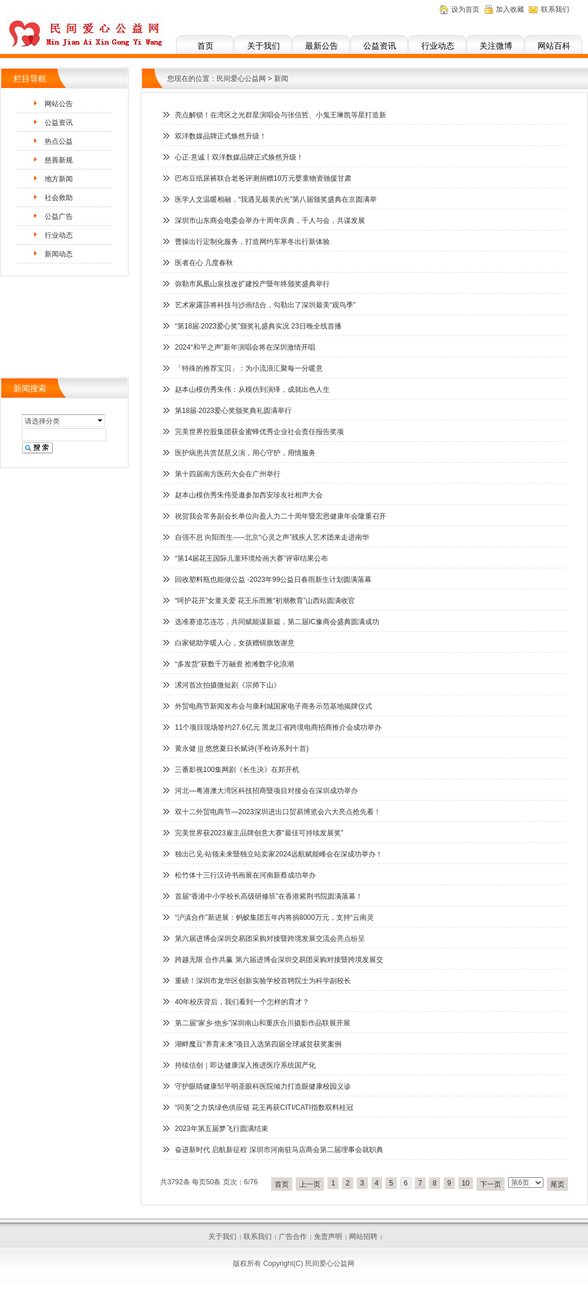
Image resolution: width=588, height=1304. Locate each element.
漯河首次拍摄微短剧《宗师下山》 (228, 685)
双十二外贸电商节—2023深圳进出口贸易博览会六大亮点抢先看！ (278, 812)
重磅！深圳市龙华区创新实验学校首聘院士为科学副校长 (263, 981)
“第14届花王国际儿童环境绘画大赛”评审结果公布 (251, 558)
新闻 (281, 78)
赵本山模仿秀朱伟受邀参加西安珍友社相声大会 (249, 495)
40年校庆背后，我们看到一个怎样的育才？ (242, 1002)
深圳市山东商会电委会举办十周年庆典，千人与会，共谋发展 (270, 220)
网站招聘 (363, 1236)
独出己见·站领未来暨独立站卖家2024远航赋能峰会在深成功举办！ (279, 854)
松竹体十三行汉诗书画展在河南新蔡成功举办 (245, 875)
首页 (205, 45)
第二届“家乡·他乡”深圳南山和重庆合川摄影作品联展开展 (262, 1023)
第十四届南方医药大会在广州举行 (228, 474)
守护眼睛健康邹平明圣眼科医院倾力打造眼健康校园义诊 (263, 1086)
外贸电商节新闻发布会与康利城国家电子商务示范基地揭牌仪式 (273, 706)
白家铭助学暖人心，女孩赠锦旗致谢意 (235, 643)
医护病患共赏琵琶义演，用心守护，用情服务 (245, 453)
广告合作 (293, 1236)
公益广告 (59, 216)
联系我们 (555, 9)
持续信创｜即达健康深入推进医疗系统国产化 (245, 1065)
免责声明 (328, 1236)
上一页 (309, 1184)
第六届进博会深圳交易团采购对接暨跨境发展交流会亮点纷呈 (270, 938)
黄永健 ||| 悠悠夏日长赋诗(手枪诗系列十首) (242, 748)
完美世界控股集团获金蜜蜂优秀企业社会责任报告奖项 (259, 432)
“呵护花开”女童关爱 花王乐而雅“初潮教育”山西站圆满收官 (265, 601)
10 (465, 1183)
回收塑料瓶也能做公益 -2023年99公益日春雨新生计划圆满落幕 (273, 579)
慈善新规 (59, 160)
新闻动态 (59, 254)
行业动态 (437, 45)
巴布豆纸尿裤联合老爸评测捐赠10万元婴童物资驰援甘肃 (263, 178)
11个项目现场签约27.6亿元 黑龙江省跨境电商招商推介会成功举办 (278, 727)
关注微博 (495, 45)
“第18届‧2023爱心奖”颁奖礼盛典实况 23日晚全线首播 (258, 326)
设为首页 (465, 9)
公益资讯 (379, 45)
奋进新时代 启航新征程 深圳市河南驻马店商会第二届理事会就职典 (279, 1150)
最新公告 (321, 45)
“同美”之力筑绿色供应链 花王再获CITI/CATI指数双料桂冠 (264, 1107)
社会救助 (59, 198)
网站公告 (59, 104)
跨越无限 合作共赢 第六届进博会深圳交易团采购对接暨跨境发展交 (279, 960)
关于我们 (263, 45)
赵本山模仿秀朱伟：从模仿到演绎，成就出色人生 (252, 389)
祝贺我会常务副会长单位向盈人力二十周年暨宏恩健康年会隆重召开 (280, 516)
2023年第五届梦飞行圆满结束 (221, 1129)
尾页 (557, 1184)
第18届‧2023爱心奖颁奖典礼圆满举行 (233, 411)
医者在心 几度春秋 (204, 263)
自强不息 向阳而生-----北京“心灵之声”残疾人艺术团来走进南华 (272, 537)
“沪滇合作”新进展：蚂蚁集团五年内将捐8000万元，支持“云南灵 (274, 917)
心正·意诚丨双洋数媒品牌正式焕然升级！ (239, 157)
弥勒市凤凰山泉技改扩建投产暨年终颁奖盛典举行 (252, 284)
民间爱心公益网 (241, 78)
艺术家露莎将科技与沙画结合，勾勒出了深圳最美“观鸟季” (265, 305)
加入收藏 (510, 9)
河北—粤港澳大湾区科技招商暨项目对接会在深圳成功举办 (266, 791)
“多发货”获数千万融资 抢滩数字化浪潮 (234, 664)
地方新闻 (59, 179)
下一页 (490, 1184)
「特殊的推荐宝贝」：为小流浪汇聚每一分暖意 (249, 368)
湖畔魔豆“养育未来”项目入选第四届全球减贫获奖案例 (258, 1044)
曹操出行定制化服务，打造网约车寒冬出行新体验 (252, 242)
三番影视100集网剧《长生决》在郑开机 (237, 770)
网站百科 (554, 45)
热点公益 (59, 141)
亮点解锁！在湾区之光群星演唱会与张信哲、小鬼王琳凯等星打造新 (280, 115)
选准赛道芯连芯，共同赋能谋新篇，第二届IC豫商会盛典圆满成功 (277, 622)
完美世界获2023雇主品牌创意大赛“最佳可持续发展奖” (259, 833)
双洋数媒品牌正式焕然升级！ (220, 136)
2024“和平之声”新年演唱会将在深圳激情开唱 (245, 347)
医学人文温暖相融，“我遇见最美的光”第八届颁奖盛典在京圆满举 (276, 199)
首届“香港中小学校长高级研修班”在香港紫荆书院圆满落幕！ (269, 896)
